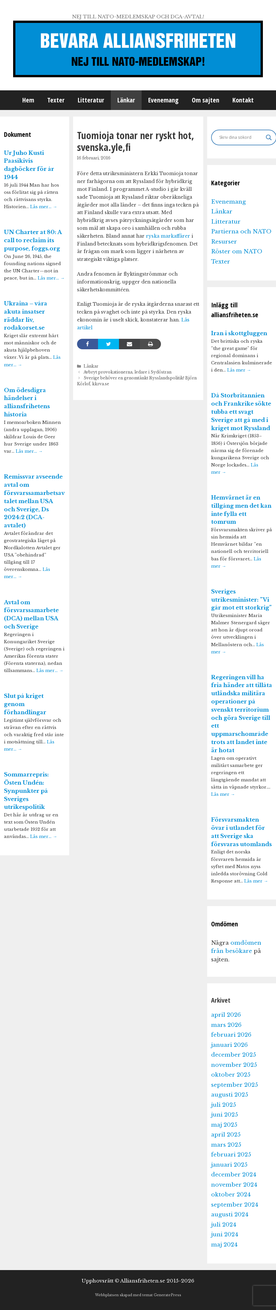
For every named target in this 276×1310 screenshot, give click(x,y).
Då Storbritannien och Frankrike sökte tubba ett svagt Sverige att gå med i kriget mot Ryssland (241, 411)
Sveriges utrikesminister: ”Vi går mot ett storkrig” (241, 599)
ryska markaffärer (168, 236)
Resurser (224, 241)
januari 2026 (229, 1045)
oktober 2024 (231, 1194)
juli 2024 (223, 1224)
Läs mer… (43, 206)
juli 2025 (223, 1104)
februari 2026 (231, 1034)
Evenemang (163, 100)
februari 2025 (231, 1154)
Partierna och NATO (241, 231)
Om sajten (205, 100)
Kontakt (243, 100)
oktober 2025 (230, 1074)
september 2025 (234, 1085)
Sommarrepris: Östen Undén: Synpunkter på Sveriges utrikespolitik (26, 790)
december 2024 (233, 1174)
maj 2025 (224, 1124)
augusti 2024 (229, 1214)
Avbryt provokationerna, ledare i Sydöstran (127, 372)
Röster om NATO (236, 251)
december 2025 (233, 1054)
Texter (56, 100)
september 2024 (234, 1204)
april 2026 (226, 1014)
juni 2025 (224, 1114)
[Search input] (241, 137)
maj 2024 (224, 1244)
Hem (28, 100)
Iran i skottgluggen (239, 333)
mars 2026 (226, 1025)
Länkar (126, 100)
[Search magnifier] (268, 137)
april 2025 (226, 1134)
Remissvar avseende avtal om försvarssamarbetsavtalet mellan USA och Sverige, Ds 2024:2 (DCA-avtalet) (34, 501)
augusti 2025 (229, 1094)
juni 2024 (224, 1234)
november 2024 (234, 1184)
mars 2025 (226, 1144)
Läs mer (239, 370)
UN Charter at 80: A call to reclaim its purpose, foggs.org (33, 240)
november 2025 (234, 1065)
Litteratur (91, 100)
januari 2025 (229, 1164)
